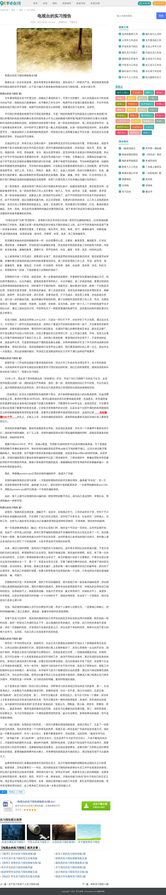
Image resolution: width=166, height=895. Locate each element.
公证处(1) (137, 132)
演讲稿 (148, 191)
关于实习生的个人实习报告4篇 (23, 884)
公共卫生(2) (149, 121)
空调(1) (144, 127)
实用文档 (95, 3)
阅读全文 (63, 22)
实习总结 (126, 197)
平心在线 (79, 891)
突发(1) (155, 115)
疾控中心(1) (123, 132)
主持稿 (125, 191)
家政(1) (147, 110)
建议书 (148, 197)
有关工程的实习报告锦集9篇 (71, 853)
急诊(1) (142, 98)
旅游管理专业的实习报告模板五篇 (19, 872)
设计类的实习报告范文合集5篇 (72, 872)
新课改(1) (132, 127)
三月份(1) (137, 92)
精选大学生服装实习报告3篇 (71, 876)
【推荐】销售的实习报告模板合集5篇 (21, 863)
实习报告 (31, 10)
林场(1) (120, 98)
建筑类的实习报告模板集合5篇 (72, 863)
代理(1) (136, 110)
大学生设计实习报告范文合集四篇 (19, 858)
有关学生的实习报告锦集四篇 (17, 867)
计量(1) (120, 104)
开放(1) (120, 115)
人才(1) (149, 132)
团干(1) (153, 98)
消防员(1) (121, 138)
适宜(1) (131, 104)
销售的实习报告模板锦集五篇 (71, 858)
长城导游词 (151, 166)
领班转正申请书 (130, 59)
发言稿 (148, 185)
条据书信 (80, 3)
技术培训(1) (123, 110)
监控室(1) (135, 138)
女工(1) (120, 127)
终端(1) (131, 98)
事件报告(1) (123, 121)
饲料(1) (149, 92)
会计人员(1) (123, 92)
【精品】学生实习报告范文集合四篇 (20, 876)
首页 (35, 3)
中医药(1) (143, 104)
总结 (45, 3)
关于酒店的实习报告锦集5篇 (71, 867)
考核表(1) (143, 115)
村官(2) (131, 115)
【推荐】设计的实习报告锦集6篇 (18, 853)
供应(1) (147, 138)
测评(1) (158, 110)
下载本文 (73, 22)
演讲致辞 (66, 3)
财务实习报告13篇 (100, 884)
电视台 (12, 792)
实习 (3, 792)
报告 (55, 3)
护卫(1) (136, 121)
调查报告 (126, 185)
